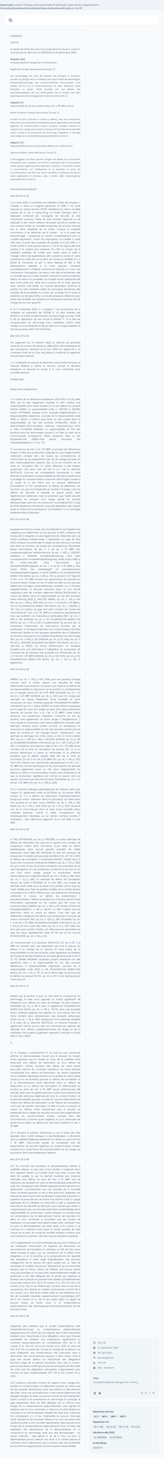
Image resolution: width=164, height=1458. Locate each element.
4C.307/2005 (50, 792)
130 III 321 (75, 1282)
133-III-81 (135, 1426)
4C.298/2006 (45, 52)
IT (150, 1393)
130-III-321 (111, 1426)
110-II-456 (98, 1426)
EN (153, 1393)
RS (37, 329)
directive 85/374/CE (49, 942)
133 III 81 (14, 42)
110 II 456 (74, 856)
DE (142, 1393)
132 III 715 (41, 1282)
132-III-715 (123, 1426)
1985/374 (98, 1447)
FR (146, 1393)
